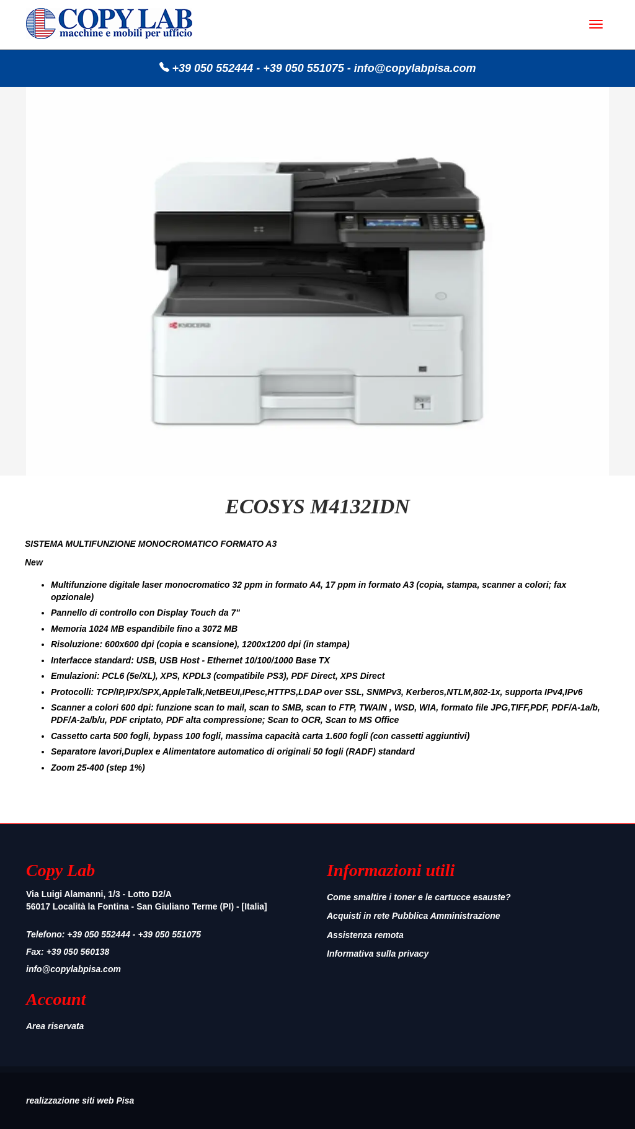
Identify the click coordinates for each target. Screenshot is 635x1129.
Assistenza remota (365, 935)
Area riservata (55, 1026)
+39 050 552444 (213, 68)
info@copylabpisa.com (415, 68)
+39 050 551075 (303, 68)
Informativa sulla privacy (378, 954)
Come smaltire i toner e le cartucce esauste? (418, 897)
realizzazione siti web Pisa (80, 1100)
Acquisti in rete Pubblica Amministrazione (413, 916)
